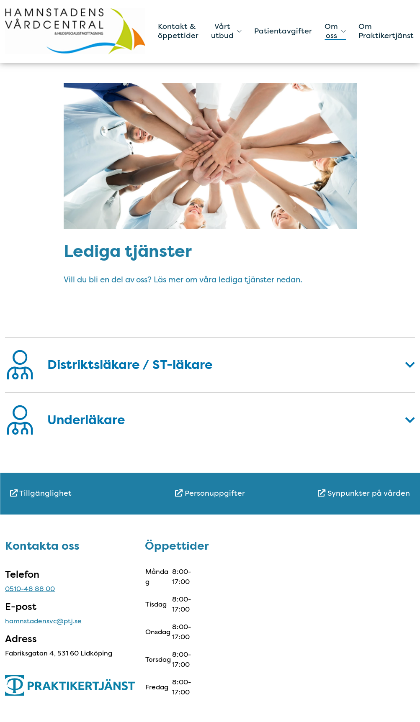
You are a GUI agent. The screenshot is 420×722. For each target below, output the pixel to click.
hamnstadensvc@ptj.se (43, 621)
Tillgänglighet (41, 493)
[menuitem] (76, 493)
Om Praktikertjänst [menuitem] (386, 31)
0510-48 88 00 (30, 588)
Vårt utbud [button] (226, 31)
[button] (210, 364)
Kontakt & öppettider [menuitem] (178, 31)
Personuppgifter (210, 493)
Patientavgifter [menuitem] (283, 31)
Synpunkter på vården (364, 493)
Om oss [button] (335, 31)
